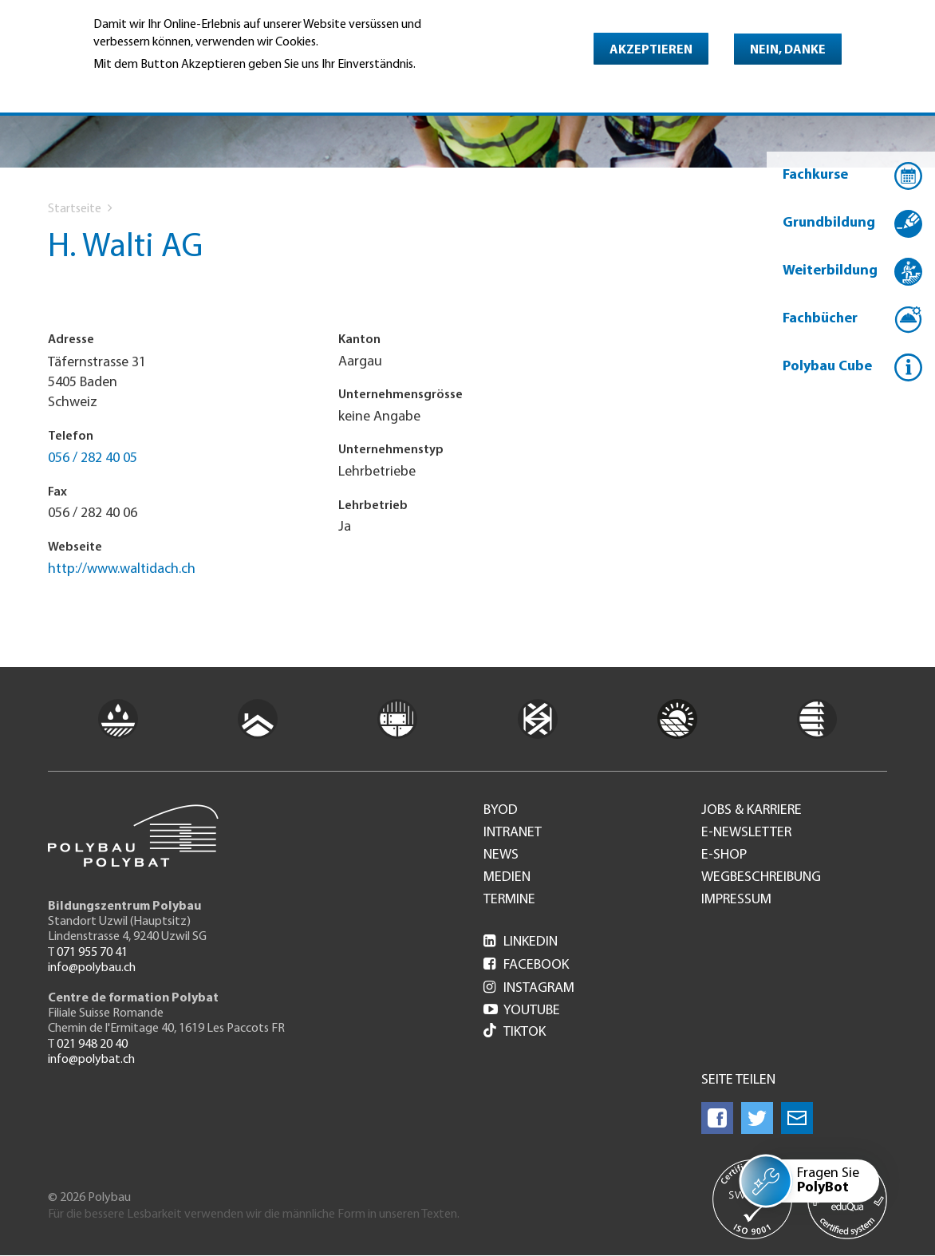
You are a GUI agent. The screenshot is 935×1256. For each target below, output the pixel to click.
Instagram (528, 988)
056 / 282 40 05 (92, 458)
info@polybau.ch (92, 968)
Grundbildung (829, 223)
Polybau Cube (827, 366)
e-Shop (724, 855)
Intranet (512, 833)
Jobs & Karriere (751, 811)
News (501, 855)
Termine (509, 900)
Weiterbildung (830, 270)
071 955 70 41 (92, 952)
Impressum (736, 900)
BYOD (500, 811)
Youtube (521, 1010)
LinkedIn (520, 942)
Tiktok (514, 1032)
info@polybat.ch (91, 1059)
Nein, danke (788, 50)
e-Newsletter (746, 833)
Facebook (526, 965)
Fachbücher (820, 318)
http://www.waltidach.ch (121, 569)
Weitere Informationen (162, 87)
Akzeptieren (651, 50)
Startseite (74, 209)
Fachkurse (815, 175)
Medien (507, 878)
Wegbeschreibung (761, 878)
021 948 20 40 (92, 1044)
